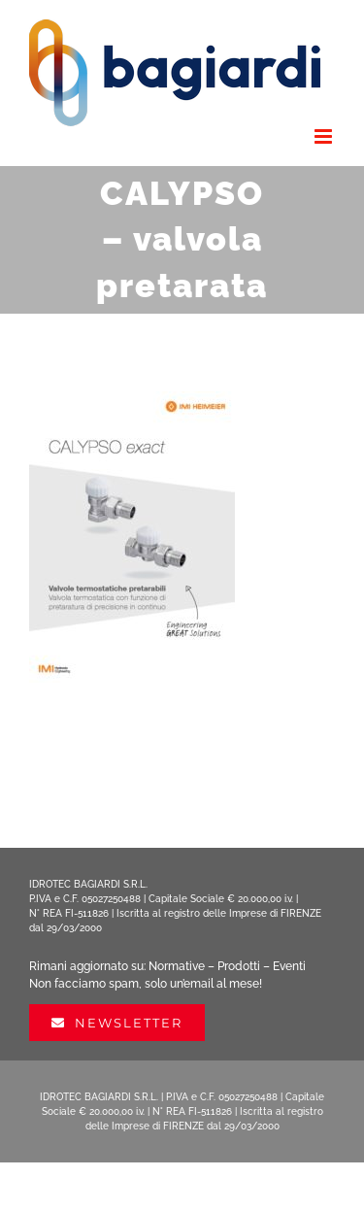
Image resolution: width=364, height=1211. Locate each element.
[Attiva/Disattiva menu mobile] (324, 136)
